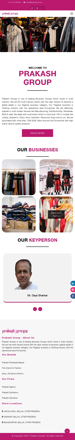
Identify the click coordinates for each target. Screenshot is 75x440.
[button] (11, 29)
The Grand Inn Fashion (11, 368)
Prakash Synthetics (10, 392)
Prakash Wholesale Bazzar (13, 362)
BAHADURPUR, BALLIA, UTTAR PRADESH (21, 422)
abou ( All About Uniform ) (13, 373)
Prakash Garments (10, 398)
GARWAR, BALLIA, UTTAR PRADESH (19, 417)
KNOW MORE (37, 133)
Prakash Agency (9, 387)
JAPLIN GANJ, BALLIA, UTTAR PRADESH (21, 411)
